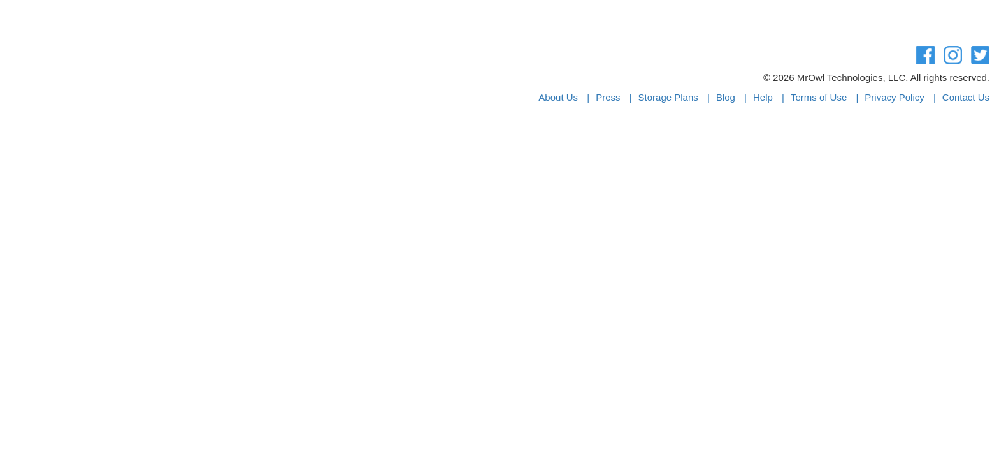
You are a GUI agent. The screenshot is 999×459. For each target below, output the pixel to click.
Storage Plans (668, 97)
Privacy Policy (894, 97)
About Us (558, 97)
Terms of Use (819, 97)
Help (763, 97)
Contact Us (965, 97)
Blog (725, 97)
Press (608, 97)
